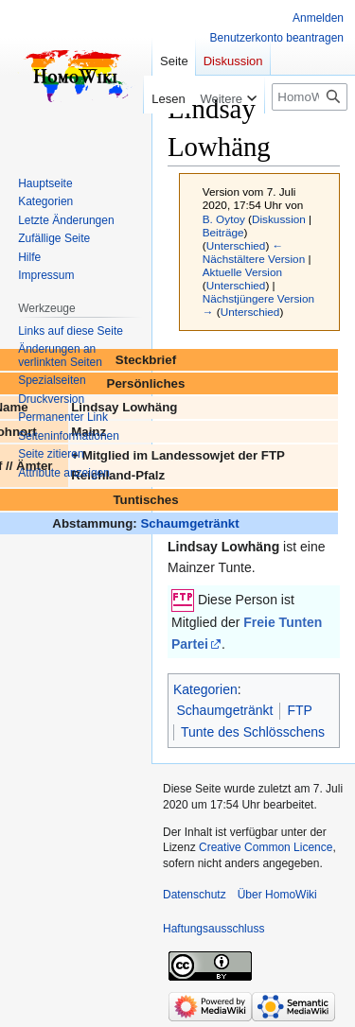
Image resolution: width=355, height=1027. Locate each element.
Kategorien (205, 689)
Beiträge (223, 232)
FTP (299, 710)
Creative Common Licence (265, 847)
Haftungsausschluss (213, 928)
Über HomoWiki (277, 894)
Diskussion (279, 219)
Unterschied (236, 245)
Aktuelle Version (242, 272)
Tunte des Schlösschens (253, 732)
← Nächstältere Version (254, 252)
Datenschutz (194, 894)
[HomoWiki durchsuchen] (309, 97)
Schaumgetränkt (189, 523)
